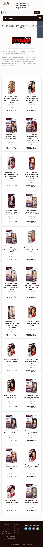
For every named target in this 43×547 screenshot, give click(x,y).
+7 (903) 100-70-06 (20, 8)
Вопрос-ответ (11, 536)
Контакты (6, 531)
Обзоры (11, 541)
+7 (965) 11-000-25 (20, 5)
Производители (11, 538)
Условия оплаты (16, 527)
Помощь (16, 524)
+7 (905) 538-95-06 (20, 3)
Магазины (6, 529)
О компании (6, 524)
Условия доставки (16, 531)
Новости (6, 526)
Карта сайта (6, 533)
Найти (37, 12)
